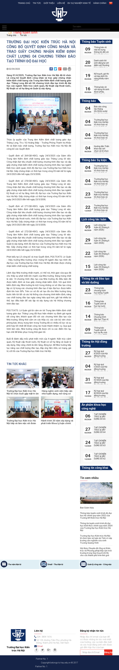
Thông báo (89, 101)
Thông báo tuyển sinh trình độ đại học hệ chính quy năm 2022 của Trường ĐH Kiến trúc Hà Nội (96, 515)
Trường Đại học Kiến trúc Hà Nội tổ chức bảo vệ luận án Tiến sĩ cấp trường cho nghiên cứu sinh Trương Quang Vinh (96, 539)
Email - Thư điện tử (55, 564)
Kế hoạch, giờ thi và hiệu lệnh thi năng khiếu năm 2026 (101, 77)
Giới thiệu (49, 3)
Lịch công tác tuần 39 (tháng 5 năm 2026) (101, 267)
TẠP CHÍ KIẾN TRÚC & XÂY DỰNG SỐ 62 (100, 456)
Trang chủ (24, 3)
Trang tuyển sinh (24, 32)
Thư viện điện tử (14, 564)
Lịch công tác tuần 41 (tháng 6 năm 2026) (101, 240)
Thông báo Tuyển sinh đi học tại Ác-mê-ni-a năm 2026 (101, 331)
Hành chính (99, 3)
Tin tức (37, 3)
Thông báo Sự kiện (94, 160)
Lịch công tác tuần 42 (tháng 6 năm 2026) (101, 227)
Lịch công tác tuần (94, 219)
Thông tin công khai (95, 467)
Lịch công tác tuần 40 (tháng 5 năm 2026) (101, 253)
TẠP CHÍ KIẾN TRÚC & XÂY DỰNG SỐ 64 (100, 429)
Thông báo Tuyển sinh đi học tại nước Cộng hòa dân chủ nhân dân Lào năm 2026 (100, 307)
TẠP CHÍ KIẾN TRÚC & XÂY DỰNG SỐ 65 (100, 416)
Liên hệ (61, 3)
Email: (40, 646)
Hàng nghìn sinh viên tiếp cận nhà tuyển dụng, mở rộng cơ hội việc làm (57, 394)
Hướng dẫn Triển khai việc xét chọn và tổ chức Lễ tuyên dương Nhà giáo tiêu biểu (101, 152)
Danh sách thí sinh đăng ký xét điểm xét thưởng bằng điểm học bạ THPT (101, 65)
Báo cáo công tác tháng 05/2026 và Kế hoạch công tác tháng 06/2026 (101, 111)
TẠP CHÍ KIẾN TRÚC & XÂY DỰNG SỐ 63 (100, 443)
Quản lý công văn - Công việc (99, 564)
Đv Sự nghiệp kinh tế (79, 3)
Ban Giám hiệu (87, 508)
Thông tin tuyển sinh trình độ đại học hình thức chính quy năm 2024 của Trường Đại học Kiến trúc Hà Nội (96, 527)
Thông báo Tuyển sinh (96, 41)
